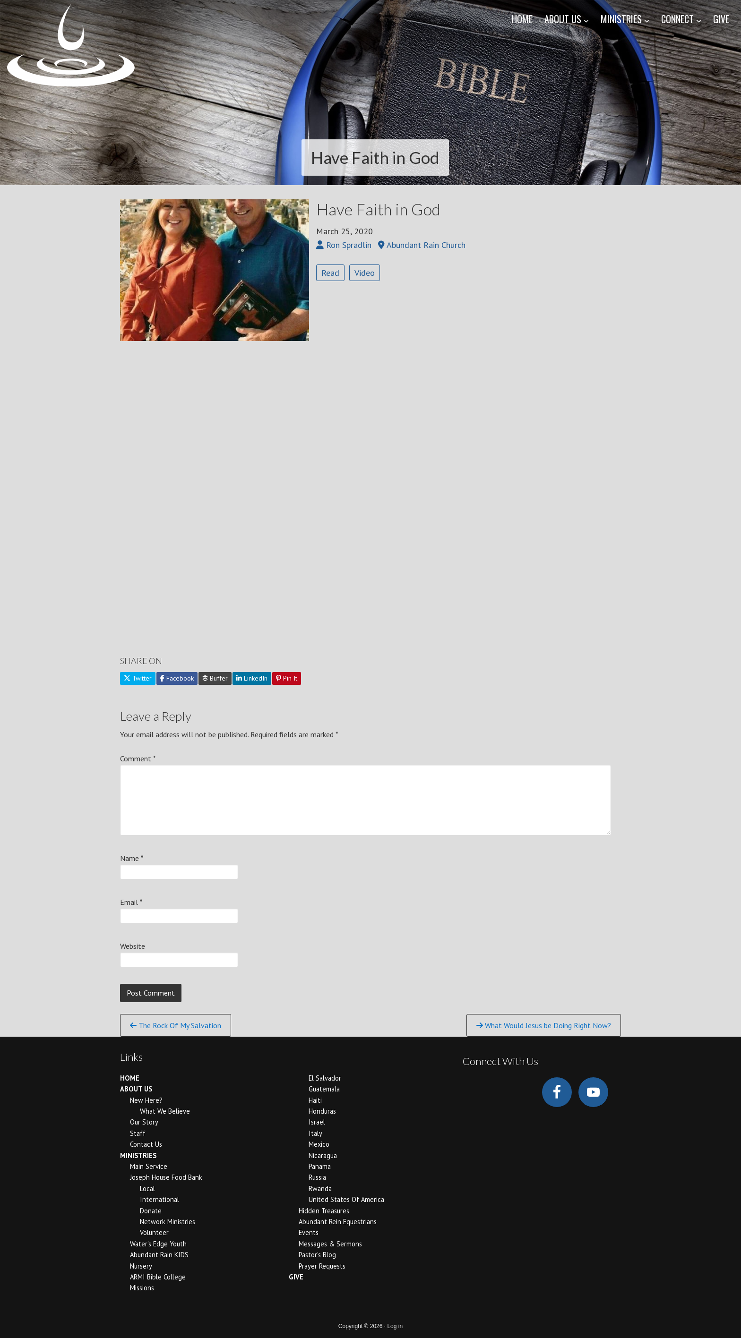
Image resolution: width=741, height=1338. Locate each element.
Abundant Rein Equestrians (338, 1221)
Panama (320, 1166)
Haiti (315, 1100)
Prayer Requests (322, 1265)
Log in (395, 1326)
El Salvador (325, 1078)
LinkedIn (251, 678)
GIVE (296, 1276)
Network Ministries (167, 1221)
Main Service (148, 1166)
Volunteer (154, 1232)
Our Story (144, 1121)
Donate (151, 1210)
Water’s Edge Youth (158, 1243)
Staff (138, 1133)
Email (131, 902)
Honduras (322, 1111)
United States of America (346, 1199)
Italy (315, 1133)
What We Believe (165, 1111)
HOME (129, 1078)
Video (364, 272)
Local (147, 1188)
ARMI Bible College (158, 1276)
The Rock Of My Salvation (175, 1025)
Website (132, 946)
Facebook (177, 678)
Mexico (319, 1144)
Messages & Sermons (330, 1243)
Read (330, 272)
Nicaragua (323, 1155)
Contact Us (146, 1144)
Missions (142, 1287)
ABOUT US (136, 1088)
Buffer (215, 678)
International (159, 1199)
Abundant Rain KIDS (159, 1254)
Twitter (138, 678)
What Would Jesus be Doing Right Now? (543, 1025)
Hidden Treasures (324, 1210)
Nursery (141, 1265)
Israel (317, 1121)
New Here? (146, 1100)
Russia (317, 1177)
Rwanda (320, 1188)
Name (132, 858)
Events (309, 1232)
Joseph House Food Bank (166, 1177)
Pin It (286, 678)
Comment (138, 758)
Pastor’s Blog (317, 1254)
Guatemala (324, 1088)
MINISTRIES (138, 1155)
